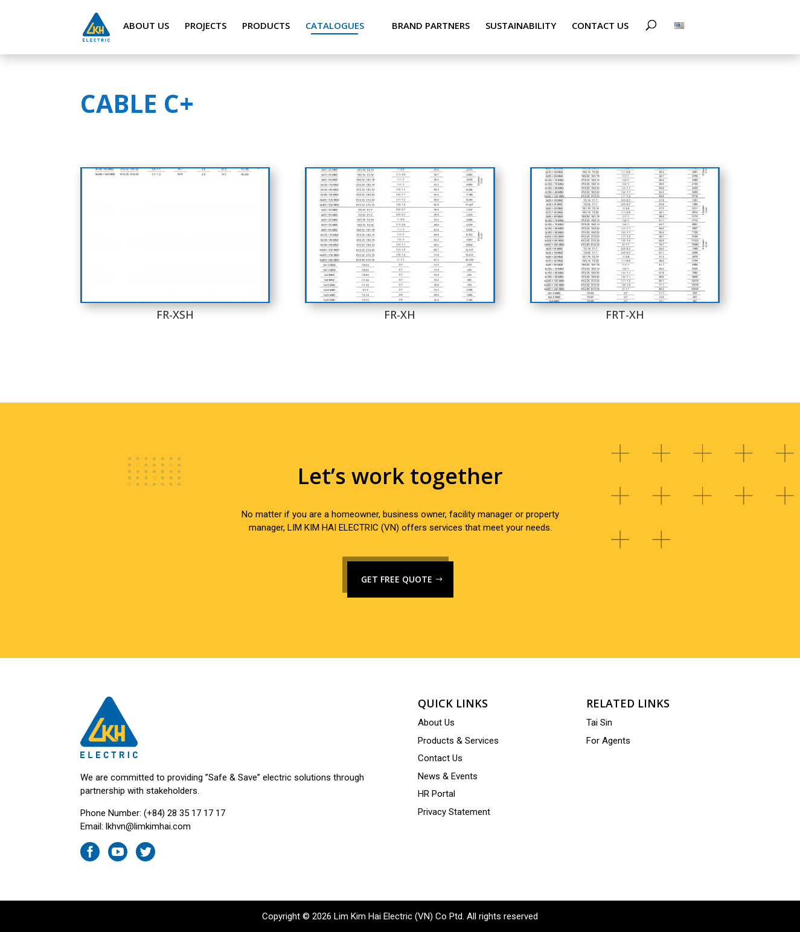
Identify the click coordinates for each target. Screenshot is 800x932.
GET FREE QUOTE (396, 579)
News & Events (448, 776)
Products (266, 25)
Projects (205, 25)
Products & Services (458, 740)
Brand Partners (431, 25)
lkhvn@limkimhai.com (148, 826)
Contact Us (600, 25)
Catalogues (335, 25)
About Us (146, 25)
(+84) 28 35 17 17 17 (184, 813)
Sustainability (520, 25)
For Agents (608, 740)
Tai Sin (599, 722)
